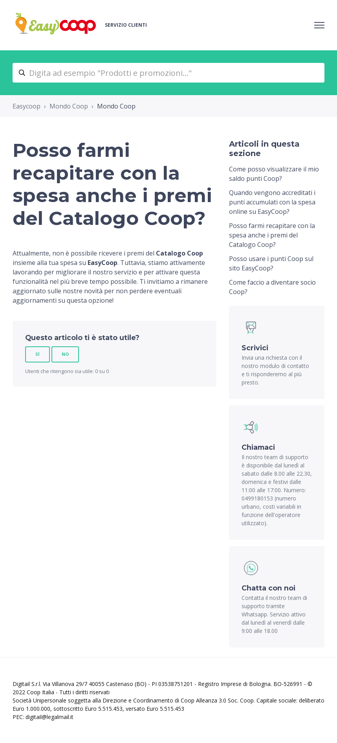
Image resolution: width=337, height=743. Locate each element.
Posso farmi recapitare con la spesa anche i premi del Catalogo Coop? (272, 235)
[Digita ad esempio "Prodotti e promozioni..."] (168, 73)
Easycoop (26, 106)
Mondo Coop (68, 106)
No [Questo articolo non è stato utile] (65, 354)
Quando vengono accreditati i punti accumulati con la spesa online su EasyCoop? (272, 202)
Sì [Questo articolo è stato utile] (37, 354)
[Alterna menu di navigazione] (319, 25)
